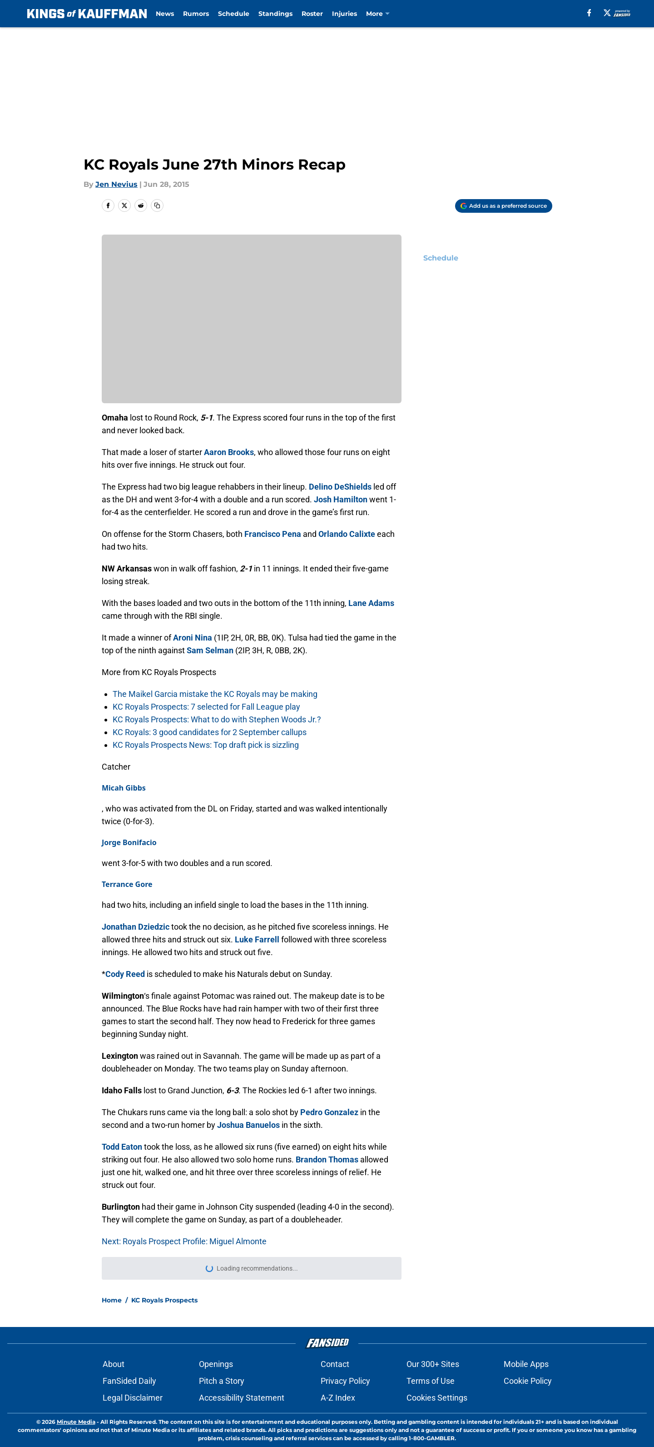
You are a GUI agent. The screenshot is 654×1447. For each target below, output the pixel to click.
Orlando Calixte (346, 534)
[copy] (157, 205)
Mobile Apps (526, 1364)
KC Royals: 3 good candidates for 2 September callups (210, 732)
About (113, 1364)
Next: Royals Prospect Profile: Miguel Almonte (184, 1241)
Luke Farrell (257, 939)
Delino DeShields (340, 486)
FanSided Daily (129, 1381)
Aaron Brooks (229, 452)
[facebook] (589, 12)
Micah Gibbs (124, 788)
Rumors (196, 14)
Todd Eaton (122, 1147)
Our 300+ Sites (432, 1364)
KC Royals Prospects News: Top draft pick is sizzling (206, 745)
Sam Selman (210, 650)
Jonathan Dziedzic (135, 926)
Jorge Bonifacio (129, 842)
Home (112, 1300)
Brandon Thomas (327, 1159)
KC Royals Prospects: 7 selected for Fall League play (206, 706)
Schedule (233, 14)
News (165, 14)
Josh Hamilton (340, 499)
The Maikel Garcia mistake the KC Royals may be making (215, 694)
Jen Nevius (116, 184)
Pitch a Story (221, 1381)
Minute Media (76, 1421)
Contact (335, 1364)
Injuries (344, 14)
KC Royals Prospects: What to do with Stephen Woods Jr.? (217, 719)
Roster (312, 14)
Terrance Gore (127, 884)
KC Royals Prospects (164, 1300)
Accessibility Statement (241, 1397)
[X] (607, 12)
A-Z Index (338, 1397)
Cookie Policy (528, 1381)
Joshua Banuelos (248, 1125)
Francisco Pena (272, 534)
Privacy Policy (345, 1381)
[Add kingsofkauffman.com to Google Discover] (503, 206)
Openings (216, 1364)
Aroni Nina (192, 637)
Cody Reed (125, 974)
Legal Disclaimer (133, 1397)
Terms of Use (430, 1381)
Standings (275, 14)
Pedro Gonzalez (329, 1112)
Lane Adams (371, 603)
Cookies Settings (436, 1397)
